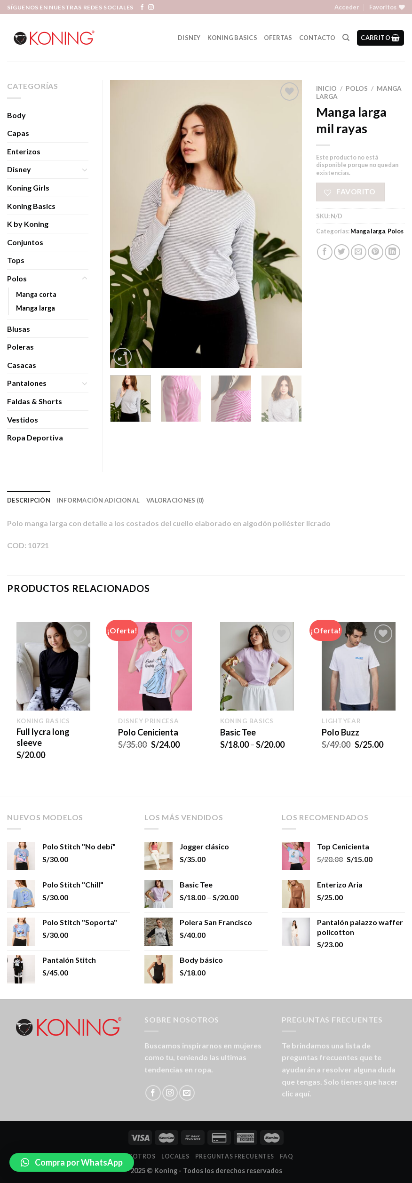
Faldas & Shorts (34, 401)
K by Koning (27, 223)
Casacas (21, 364)
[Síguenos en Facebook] (142, 7)
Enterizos (23, 151)
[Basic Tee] (257, 666)
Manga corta (36, 294)
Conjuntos (25, 242)
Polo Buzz (340, 732)
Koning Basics (232, 37)
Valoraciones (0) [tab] (175, 500)
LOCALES (175, 1156)
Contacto (317, 37)
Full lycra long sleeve (43, 737)
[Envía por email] (358, 252)
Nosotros (137, 1156)
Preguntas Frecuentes (234, 1156)
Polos (357, 88)
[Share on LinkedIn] (392, 252)
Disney (189, 37)
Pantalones (27, 382)
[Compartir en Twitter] (341, 252)
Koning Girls (28, 187)
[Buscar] (345, 38)
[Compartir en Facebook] (325, 252)
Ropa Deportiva (35, 437)
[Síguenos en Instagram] (151, 7)
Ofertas (278, 37)
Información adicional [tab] (98, 500)
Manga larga (367, 231)
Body (16, 115)
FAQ (286, 1156)
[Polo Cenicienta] (155, 666)
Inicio (326, 88)
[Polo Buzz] (359, 666)
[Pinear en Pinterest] (375, 252)
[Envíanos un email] (187, 1093)
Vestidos (22, 419)
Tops (15, 260)
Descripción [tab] (28, 500)
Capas (18, 132)
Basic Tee (238, 732)
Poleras (20, 346)
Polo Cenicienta (148, 732)
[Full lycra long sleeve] (53, 666)
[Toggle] (84, 169)
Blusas (18, 328)
